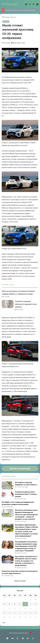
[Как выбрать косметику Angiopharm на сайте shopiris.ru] (7, 485)
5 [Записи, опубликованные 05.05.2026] (9, 604)
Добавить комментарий (20, 468)
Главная (5, 17)
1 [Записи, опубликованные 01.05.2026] (25, 600)
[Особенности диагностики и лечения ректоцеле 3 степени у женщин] (7, 495)
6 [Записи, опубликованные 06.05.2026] (14, 604)
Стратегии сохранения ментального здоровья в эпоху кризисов (26, 304)
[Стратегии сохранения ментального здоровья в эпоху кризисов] (7, 304)
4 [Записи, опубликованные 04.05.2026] (4, 604)
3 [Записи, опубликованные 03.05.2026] (35, 600)
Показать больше (20, 581)
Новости (13, 17)
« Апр (3, 622)
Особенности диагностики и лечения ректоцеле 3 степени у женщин (26, 494)
